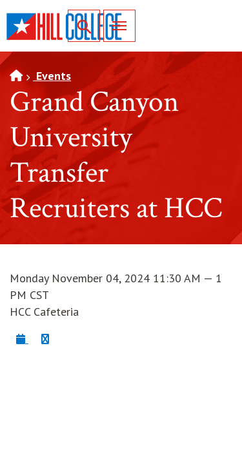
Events (52, 75)
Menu (114, 25)
